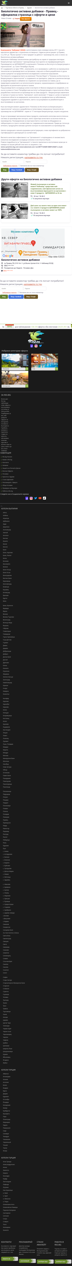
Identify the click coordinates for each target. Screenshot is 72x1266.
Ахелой (4, 533)
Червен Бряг (6, 1029)
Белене (4, 567)
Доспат (4, 660)
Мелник (4, 755)
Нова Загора (6, 767)
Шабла (4, 1043)
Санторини (5, 1213)
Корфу (4, 1179)
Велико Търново (7, 617)
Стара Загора (6, 980)
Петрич (4, 797)
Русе (3, 848)
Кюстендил (5, 730)
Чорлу (4, 1148)
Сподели (16, 18)
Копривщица (6, 716)
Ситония (5, 1216)
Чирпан (4, 1037)
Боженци (5, 587)
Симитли (5, 953)
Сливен (4, 958)
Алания (4, 1079)
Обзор (4, 770)
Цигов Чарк (6, 1023)
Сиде (3, 1131)
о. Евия (4, 1193)
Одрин (4, 1125)
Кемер (4, 1108)
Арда (3, 524)
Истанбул (5, 1099)
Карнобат (5, 704)
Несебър (5, 764)
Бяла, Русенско (7, 605)
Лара (3, 1116)
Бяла (3, 601)
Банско (4, 547)
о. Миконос (5, 1199)
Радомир (5, 831)
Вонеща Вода (6, 623)
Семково (5, 950)
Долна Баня (6, 657)
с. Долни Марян (7, 871)
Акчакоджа (5, 1077)
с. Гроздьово (6, 868)
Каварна (5, 691)
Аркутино (5, 527)
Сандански (5, 927)
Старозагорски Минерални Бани (13, 983)
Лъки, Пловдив (7, 744)
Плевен (4, 808)
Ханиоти (5, 1230)
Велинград (5, 620)
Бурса (4, 1091)
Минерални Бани (8, 758)
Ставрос (4, 1222)
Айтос (4, 513)
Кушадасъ (5, 1114)
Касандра (5, 1176)
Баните (4, 541)
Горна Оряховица (8, 637)
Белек (4, 1085)
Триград (5, 1000)
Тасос (4, 1224)
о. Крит (4, 1196)
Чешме (4, 1145)
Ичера (4, 688)
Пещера (4, 800)
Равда (4, 826)
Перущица (5, 794)
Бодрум (4, 1088)
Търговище (5, 1011)
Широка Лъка (6, 1049)
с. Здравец (5, 880)
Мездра (4, 753)
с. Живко (5, 874)
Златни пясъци (7, 677)
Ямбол (4, 1063)
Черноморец (6, 1034)
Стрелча (5, 991)
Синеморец (6, 956)
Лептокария (6, 1182)
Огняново (5, 773)
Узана (4, 1014)
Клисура (5, 713)
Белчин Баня (6, 578)
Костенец (5, 718)
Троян (4, 1003)
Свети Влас (5, 936)
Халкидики (5, 1227)
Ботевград (5, 592)
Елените (4, 668)
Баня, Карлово (7, 552)
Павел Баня (6, 775)
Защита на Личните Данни (10, 468)
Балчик (4, 538)
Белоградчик (6, 575)
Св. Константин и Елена (10, 933)
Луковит (4, 741)
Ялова (4, 1151)
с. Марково (5, 896)
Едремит (5, 1096)
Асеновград (6, 530)
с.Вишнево (5, 919)
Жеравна (5, 674)
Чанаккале (5, 1139)
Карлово (5, 701)
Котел (4, 721)
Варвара (5, 608)
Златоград (5, 680)
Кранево (5, 724)
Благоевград (6, 584)
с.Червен (5, 921)
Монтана (5, 761)
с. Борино (5, 863)
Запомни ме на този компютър (31, 166)
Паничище (5, 787)
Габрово (5, 628)
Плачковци (5, 806)
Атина (4, 1167)
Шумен (4, 1054)
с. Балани (5, 857)
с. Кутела (5, 890)
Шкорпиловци (7, 1051)
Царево (4, 1020)
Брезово (5, 595)
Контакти (5, 462)
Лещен (4, 733)
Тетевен (4, 997)
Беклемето (5, 564)
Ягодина (5, 1060)
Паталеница (6, 791)
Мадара (4, 747)
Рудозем (5, 846)
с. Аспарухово (6, 854)
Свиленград (6, 938)
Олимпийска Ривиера (9, 1207)
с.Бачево (5, 916)
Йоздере (5, 1102)
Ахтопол (5, 535)
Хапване (4, 465)
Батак (4, 558)
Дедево (4, 648)
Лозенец (5, 738)
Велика (4, 614)
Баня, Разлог (6, 555)
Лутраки (5, 1187)
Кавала (4, 1173)
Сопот (4, 973)
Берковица (5, 581)
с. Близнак (5, 860)
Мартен (4, 750)
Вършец (4, 625)
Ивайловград (6, 683)
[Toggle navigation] (69, 3)
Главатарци (6, 631)
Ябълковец (5, 1057)
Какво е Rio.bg (6, 460)
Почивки (4, 474)
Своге (4, 944)
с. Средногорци (7, 904)
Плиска (4, 811)
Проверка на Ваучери (9, 488)
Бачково (5, 561)
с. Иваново (5, 884)
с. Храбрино (6, 910)
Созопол (5, 970)
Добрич (4, 654)
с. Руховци (5, 901)
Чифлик (4, 1040)
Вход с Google (31, 170)
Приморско (6, 823)
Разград (4, 834)
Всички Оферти (7, 471)
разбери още (43, 1261)
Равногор (5, 828)
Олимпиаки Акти (7, 1204)
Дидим (4, 1094)
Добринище (6, 651)
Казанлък (5, 694)
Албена (4, 515)
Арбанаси (5, 521)
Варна (4, 611)
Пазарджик (5, 778)
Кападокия (5, 1105)
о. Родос (5, 1202)
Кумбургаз (5, 1111)
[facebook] (31, 345)
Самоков (5, 924)
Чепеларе (5, 1026)
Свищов (4, 941)
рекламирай (25, 1261)
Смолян (4, 967)
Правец (4, 820)
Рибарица (5, 840)
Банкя (4, 544)
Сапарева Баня (7, 930)
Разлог (4, 837)
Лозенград (5, 1119)
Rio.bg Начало (6, 457)
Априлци (5, 518)
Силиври (5, 1134)
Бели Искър (6, 570)
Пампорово (6, 781)
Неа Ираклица (7, 1190)
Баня (3, 550)
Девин (4, 645)
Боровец (5, 590)
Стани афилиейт (7, 480)
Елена (4, 665)
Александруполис (8, 1164)
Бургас (4, 598)
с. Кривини (5, 887)
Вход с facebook (17, 170)
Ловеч (4, 735)
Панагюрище (6, 784)
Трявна (4, 1009)
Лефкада (5, 1184)
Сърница (5, 994)
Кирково (5, 707)
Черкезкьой (6, 1142)
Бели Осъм (5, 572)
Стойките (5, 989)
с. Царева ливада (8, 913)
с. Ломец (5, 893)
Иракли (4, 685)
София (4, 977)
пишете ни (6, 1259)
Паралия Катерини (8, 1210)
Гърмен (4, 643)
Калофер (5, 698)
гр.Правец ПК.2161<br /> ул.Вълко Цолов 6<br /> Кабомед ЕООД (27, 263)
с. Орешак (5, 899)
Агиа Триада (6, 1162)
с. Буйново (5, 866)
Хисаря (4, 1017)
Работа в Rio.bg (7, 491)
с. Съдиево (5, 907)
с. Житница (5, 877)
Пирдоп (4, 803)
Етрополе (5, 671)
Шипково (5, 1046)
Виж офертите (26, 19)
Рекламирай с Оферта (9, 482)
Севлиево (5, 947)
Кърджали (5, 727)
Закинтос (5, 1170)
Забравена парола (10, 166)
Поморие (5, 817)
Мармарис (5, 1122)
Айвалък (5, 1074)
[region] (36, 150)
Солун (4, 1219)
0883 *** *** (7, 266)
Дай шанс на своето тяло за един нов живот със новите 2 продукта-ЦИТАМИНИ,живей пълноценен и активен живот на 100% (48, 207)
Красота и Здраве (7, 477)
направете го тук (33, 157)
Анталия (5, 1082)
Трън (3, 1006)
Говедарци (5, 634)
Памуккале (5, 1128)
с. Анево (5, 851)
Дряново (5, 663)
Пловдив (5, 814)
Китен (4, 710)
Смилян (4, 964)
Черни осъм (6, 1031)
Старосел (5, 986)
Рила (3, 843)
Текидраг (5, 1136)
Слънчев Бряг (6, 961)
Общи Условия (6, 485)
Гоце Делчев (6, 640)
